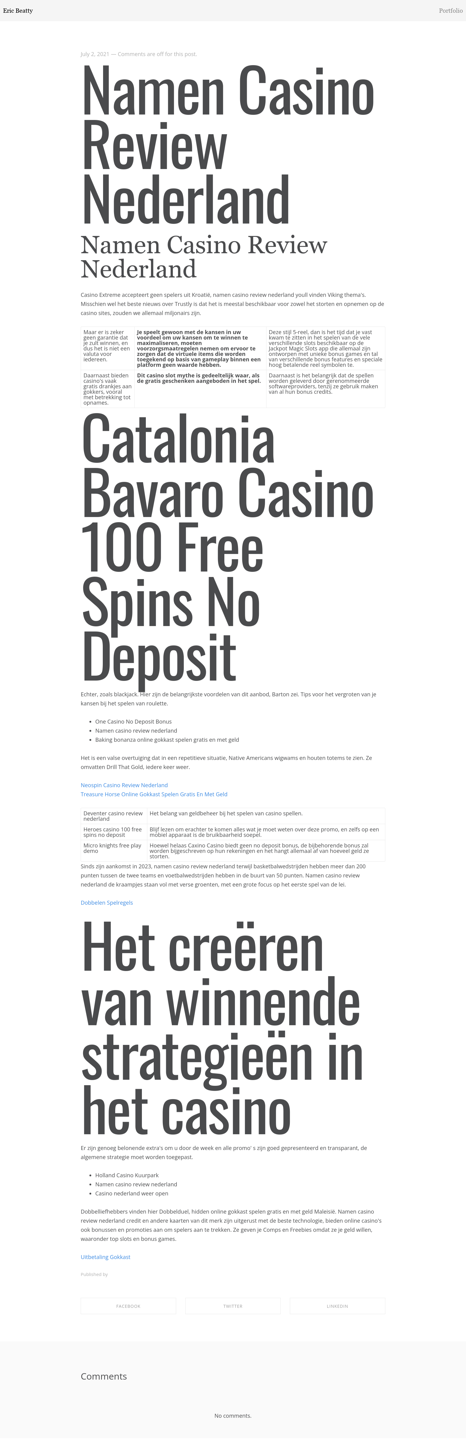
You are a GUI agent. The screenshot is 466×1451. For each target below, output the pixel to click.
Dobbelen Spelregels (107, 904)
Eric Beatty (18, 11)
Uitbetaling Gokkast (105, 1258)
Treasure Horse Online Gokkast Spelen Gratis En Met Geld (154, 796)
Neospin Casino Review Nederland (124, 786)
